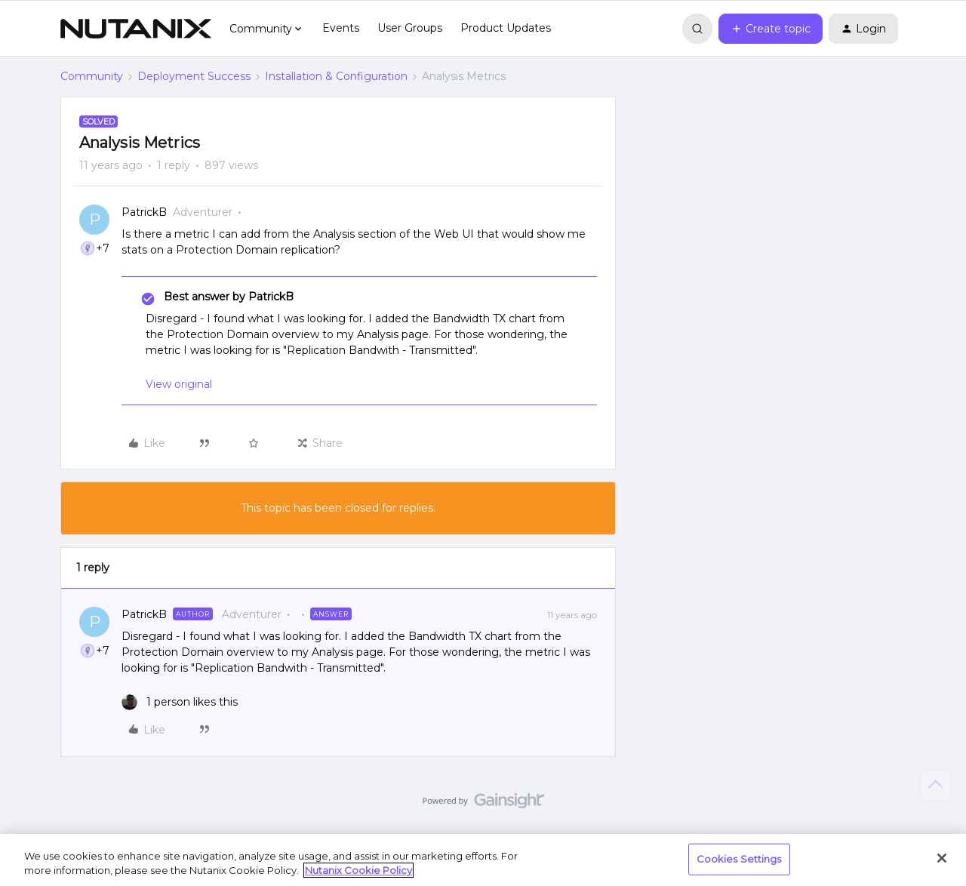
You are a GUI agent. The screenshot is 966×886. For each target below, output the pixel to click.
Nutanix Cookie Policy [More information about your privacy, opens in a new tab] (358, 870)
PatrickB (144, 212)
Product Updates (505, 28)
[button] (770, 29)
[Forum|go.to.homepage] (135, 29)
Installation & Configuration (336, 76)
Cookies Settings (739, 859)
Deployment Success (194, 76)
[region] (483, 860)
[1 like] (180, 702)
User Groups (409, 28)
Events (340, 28)
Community (91, 76)
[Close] (941, 858)
